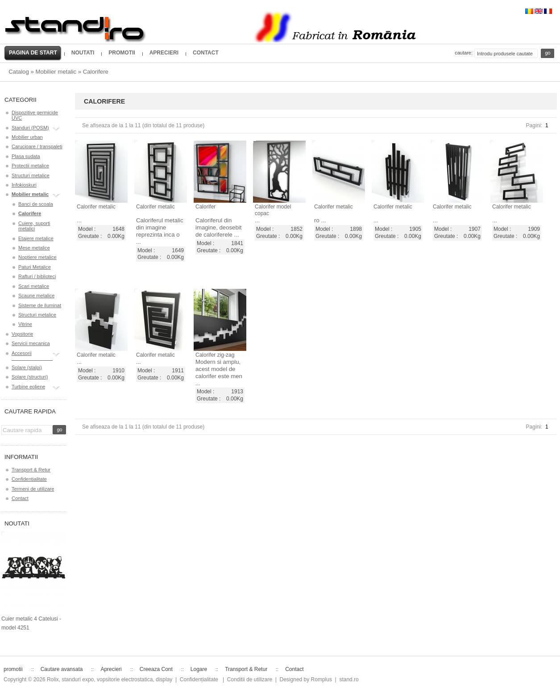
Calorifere (95, 71)
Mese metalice (34, 247)
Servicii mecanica (31, 343)
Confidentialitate (29, 479)
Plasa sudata (26, 156)
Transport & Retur (31, 469)
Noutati (83, 53)
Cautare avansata (62, 669)
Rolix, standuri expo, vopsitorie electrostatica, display (109, 679)
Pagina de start (33, 53)
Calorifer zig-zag (214, 355)
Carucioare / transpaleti (37, 146)
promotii (121, 53)
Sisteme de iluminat (39, 305)
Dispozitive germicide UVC (35, 115)
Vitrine (25, 324)
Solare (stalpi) (27, 367)
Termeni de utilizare (33, 489)
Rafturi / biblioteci (37, 276)
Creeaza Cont (156, 669)
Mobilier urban (27, 137)
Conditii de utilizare (249, 679)
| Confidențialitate (196, 679)
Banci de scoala (35, 204)
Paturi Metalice (34, 267)
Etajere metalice (36, 238)
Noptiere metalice (37, 257)
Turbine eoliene (28, 388)
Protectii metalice (30, 165)
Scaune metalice (36, 295)
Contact (206, 53)
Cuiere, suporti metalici (34, 226)
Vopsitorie (22, 334)
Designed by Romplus (306, 679)
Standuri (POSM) (30, 129)
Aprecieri (163, 53)
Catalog (18, 71)
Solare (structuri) (30, 376)
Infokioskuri (24, 185)
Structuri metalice (31, 175)
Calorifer (205, 207)
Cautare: (464, 52)
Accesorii (22, 354)
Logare (199, 669)
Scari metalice (33, 286)
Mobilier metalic (55, 71)
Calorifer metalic (96, 207)
